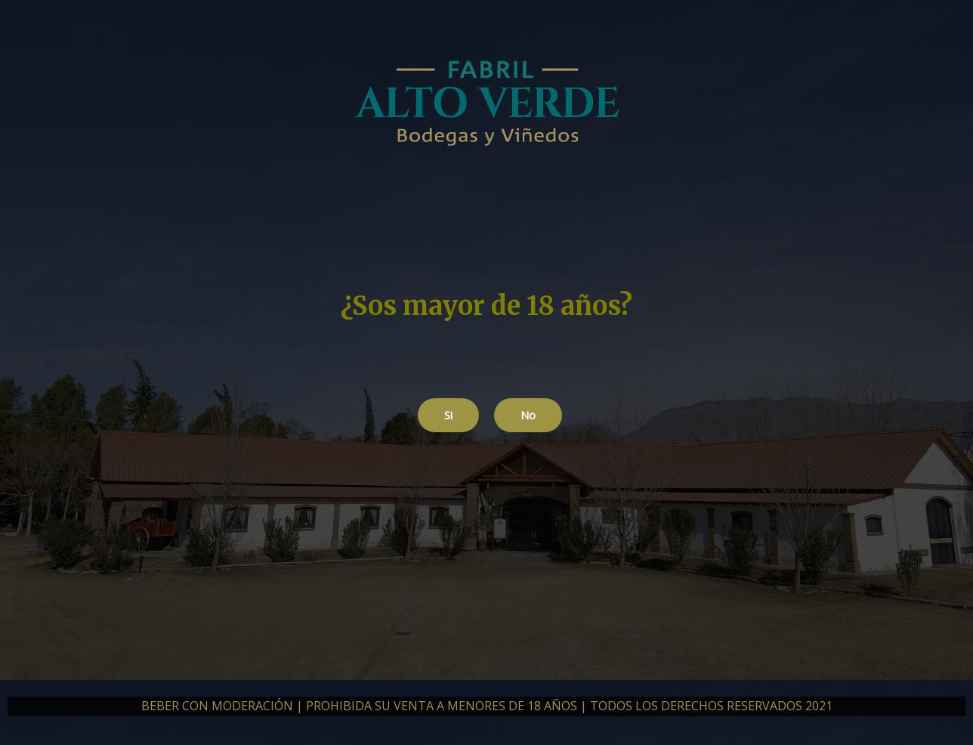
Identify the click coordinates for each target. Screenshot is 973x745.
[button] (448, 415)
